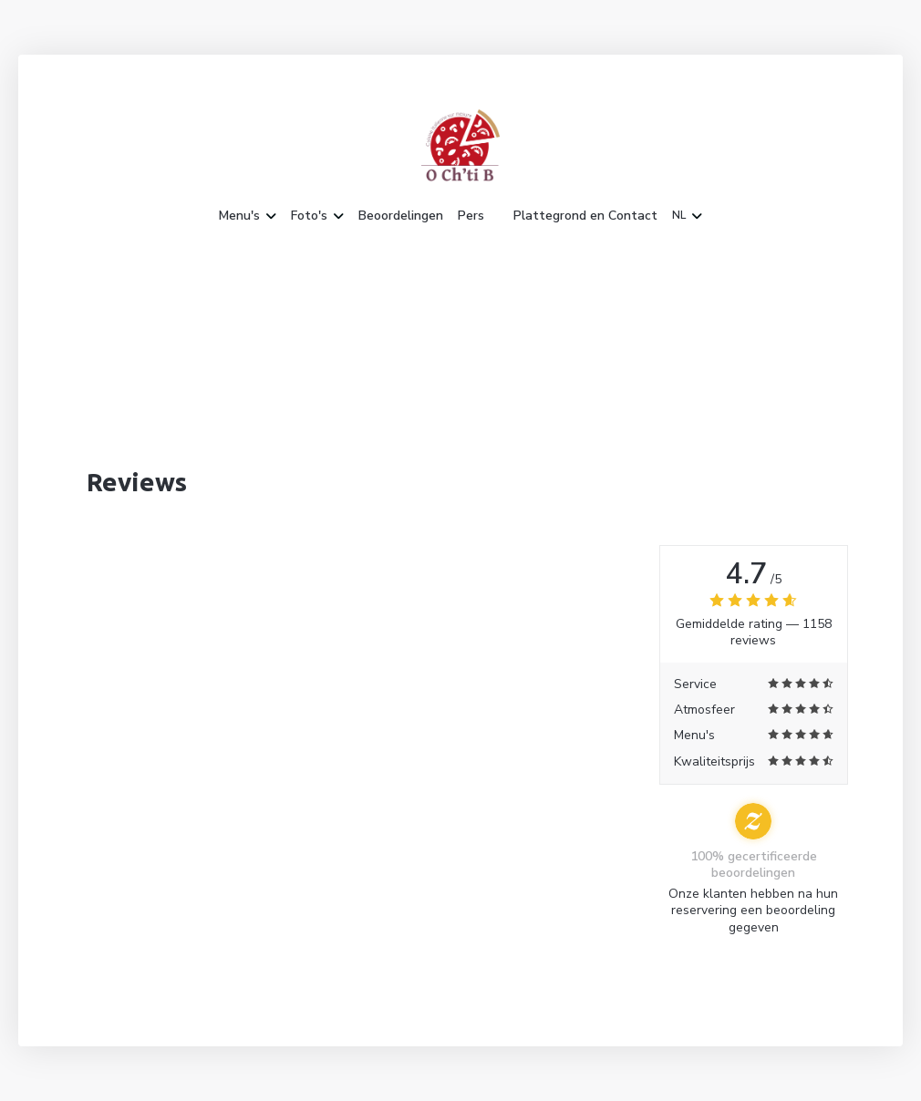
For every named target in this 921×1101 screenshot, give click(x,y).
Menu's (247, 216)
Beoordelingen (400, 216)
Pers (471, 216)
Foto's (317, 216)
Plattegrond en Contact (585, 216)
